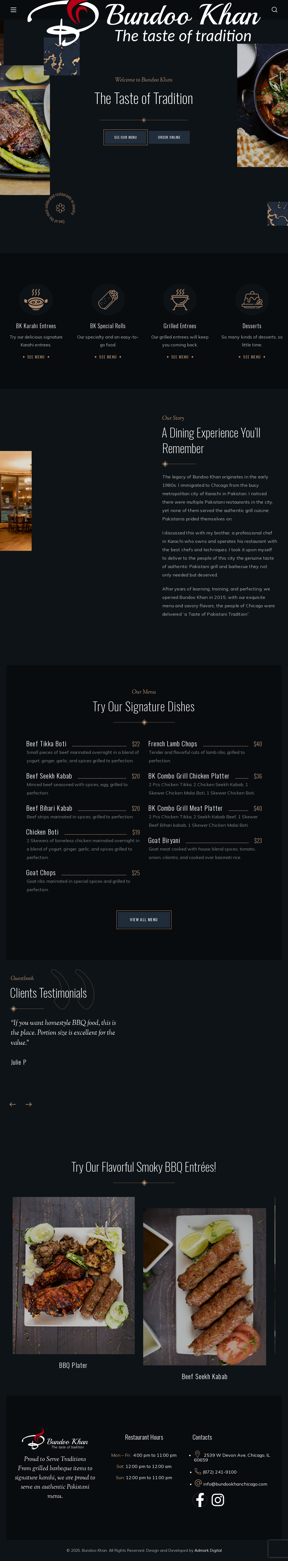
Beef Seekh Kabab (210, 1376)
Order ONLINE (169, 137)
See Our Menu (125, 137)
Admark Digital (208, 1550)
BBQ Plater (78, 1365)
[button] (274, 10)
